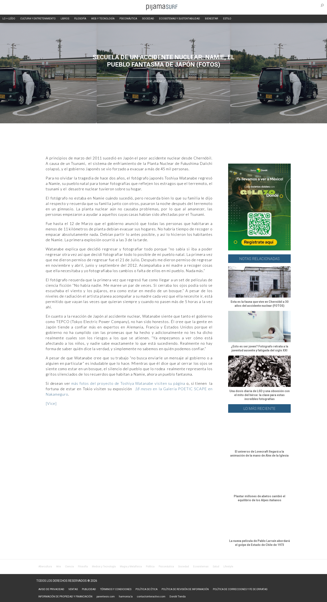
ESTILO (227, 18)
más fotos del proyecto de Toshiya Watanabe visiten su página (127, 383)
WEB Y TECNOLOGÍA (102, 18)
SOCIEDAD (148, 18)
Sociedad (183, 566)
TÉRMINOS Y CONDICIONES (115, 589)
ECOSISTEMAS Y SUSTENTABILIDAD (179, 18)
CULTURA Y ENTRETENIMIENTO (38, 18)
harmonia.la (126, 596)
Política (150, 566)
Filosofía (83, 566)
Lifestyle (228, 566)
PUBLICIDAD (89, 589)
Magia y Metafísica (131, 566)
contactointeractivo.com (151, 596)
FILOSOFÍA (80, 18)
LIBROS (65, 18)
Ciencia (69, 566)
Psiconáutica (166, 566)
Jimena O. (159, 81)
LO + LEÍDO (9, 18)
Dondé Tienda (178, 596)
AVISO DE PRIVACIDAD (51, 589)
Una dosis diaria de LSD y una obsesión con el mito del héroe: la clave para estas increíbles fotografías (259, 395)
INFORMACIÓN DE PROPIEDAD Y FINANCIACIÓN (65, 596)
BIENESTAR (211, 18)
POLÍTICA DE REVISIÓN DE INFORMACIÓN (185, 589)
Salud (216, 566)
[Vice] (51, 403)
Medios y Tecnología (104, 566)
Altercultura (45, 566)
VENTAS (73, 589)
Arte (58, 566)
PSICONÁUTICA (128, 18)
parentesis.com (106, 596)
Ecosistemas (201, 566)
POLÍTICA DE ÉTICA (146, 589)
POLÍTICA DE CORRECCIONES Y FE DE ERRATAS (240, 589)
